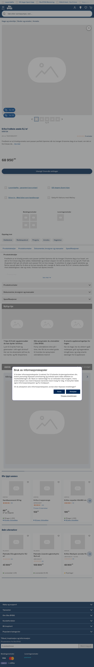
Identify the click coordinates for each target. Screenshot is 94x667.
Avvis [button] (59, 392)
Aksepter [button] (73, 392)
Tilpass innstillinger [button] (69, 396)
